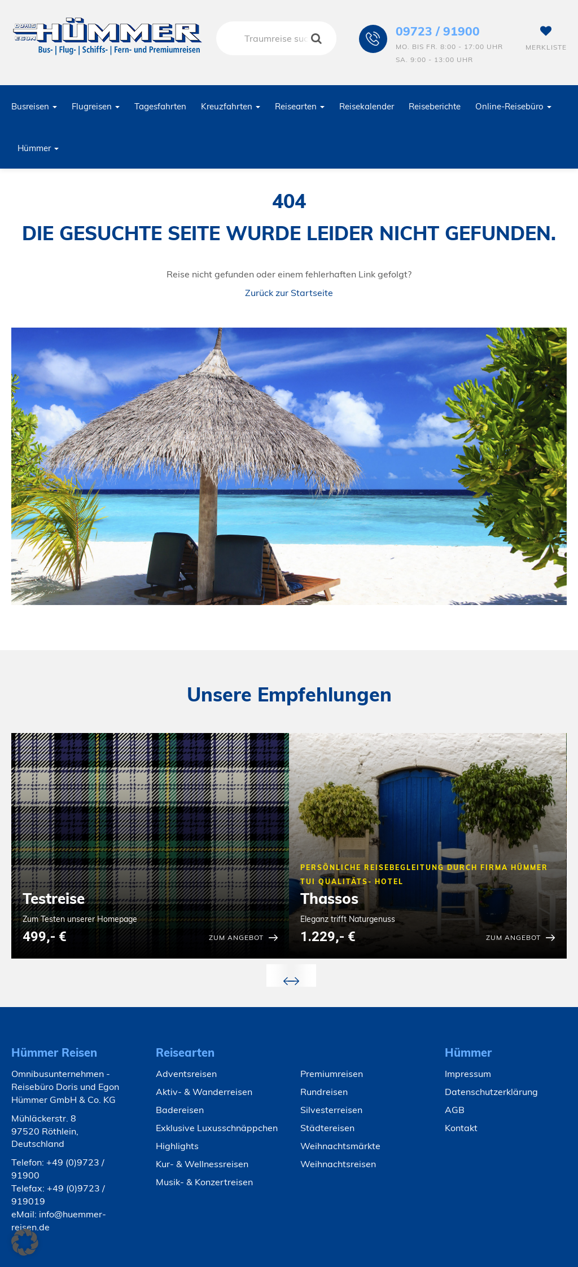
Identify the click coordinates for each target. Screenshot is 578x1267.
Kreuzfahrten (230, 106)
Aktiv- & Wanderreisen (204, 1091)
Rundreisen (324, 1091)
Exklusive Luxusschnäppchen (217, 1127)
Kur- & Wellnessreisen (202, 1163)
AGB (455, 1109)
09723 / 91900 (438, 31)
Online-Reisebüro (513, 106)
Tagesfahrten (160, 106)
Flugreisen (96, 106)
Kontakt (461, 1127)
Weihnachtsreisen (338, 1163)
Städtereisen (327, 1127)
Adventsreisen (186, 1073)
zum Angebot (236, 937)
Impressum (468, 1073)
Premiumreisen (331, 1073)
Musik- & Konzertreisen (204, 1181)
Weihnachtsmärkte (340, 1145)
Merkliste (546, 38)
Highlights (177, 1145)
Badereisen (180, 1109)
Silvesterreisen (331, 1109)
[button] (25, 1242)
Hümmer (38, 148)
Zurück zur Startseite (289, 292)
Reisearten (300, 106)
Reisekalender (366, 106)
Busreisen (34, 106)
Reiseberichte (435, 106)
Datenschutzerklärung (491, 1091)
